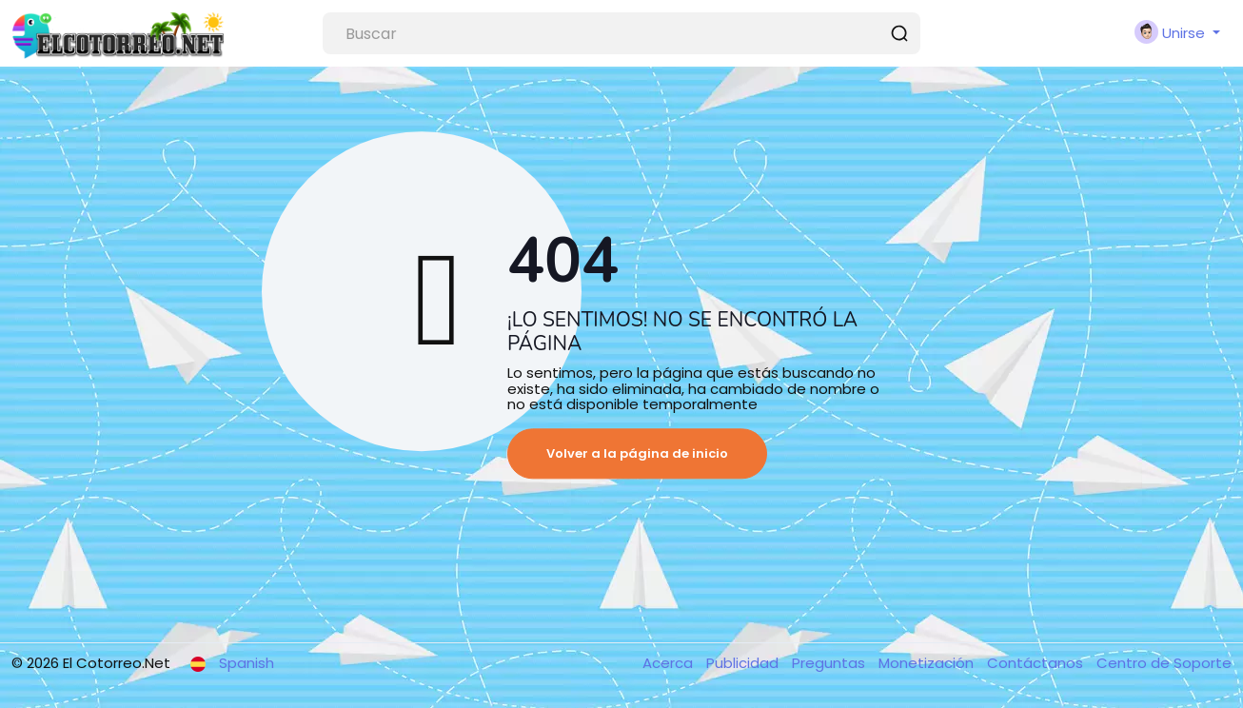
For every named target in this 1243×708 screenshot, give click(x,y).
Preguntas (830, 663)
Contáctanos (1037, 663)
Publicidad (744, 663)
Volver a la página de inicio (637, 453)
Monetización (927, 663)
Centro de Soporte (1164, 663)
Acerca (669, 663)
